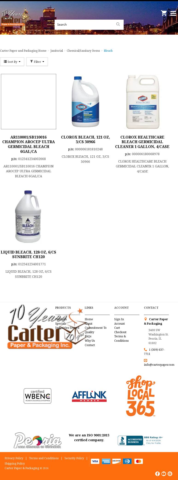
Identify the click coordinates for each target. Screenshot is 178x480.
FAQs (88, 336)
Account (119, 324)
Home (89, 319)
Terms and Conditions (44, 458)
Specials (60, 324)
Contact (90, 345)
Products (61, 319)
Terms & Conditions (121, 338)
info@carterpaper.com (159, 365)
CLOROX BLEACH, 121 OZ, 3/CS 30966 (85, 140)
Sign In (119, 319)
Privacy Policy (14, 458)
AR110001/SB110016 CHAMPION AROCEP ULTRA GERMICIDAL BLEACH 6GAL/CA (28, 144)
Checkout (120, 332)
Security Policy (74, 458)
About (88, 324)
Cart (117, 328)
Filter (37, 61)
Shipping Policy (15, 463)
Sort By (12, 61)
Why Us (90, 341)
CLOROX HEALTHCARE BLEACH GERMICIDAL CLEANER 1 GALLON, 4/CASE (142, 142)
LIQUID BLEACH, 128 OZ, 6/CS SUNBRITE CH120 (28, 255)
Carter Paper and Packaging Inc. (16, 23)
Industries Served (67, 328)
